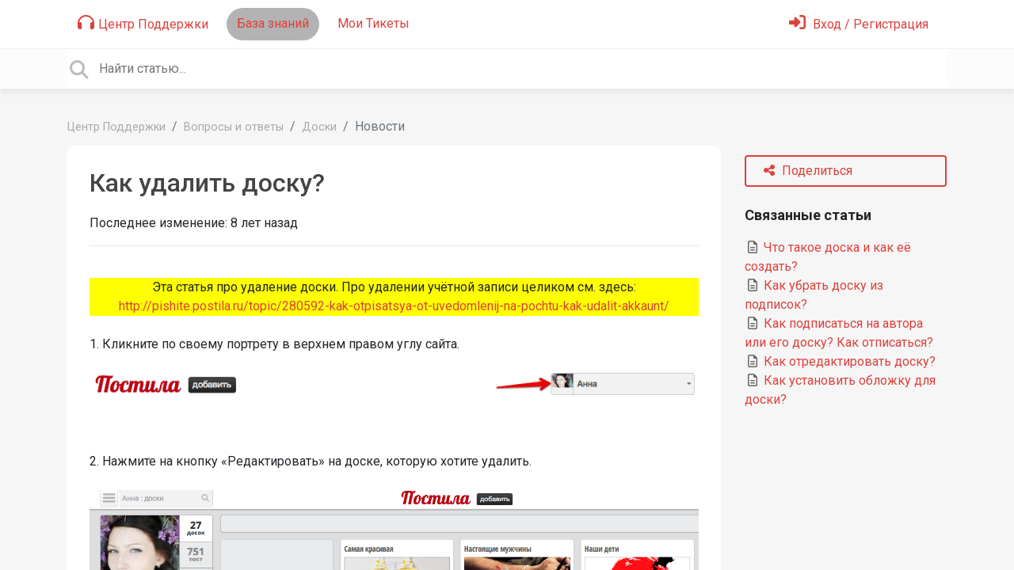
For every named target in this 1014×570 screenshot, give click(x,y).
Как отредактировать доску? (840, 361)
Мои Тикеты (373, 23)
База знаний (273, 23)
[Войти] (859, 24)
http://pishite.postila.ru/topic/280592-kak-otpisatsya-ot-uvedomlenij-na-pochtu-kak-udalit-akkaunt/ (394, 306)
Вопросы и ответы (234, 127)
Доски (319, 127)
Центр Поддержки (143, 23)
